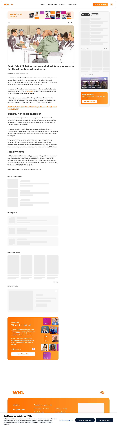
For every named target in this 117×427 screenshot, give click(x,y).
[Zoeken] (89, 4)
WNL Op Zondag (39, 412)
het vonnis (29, 91)
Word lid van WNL (100, 4)
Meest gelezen (85, 14)
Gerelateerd (95, 14)
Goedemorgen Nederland (41, 409)
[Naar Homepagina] (8, 4)
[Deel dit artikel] (72, 22)
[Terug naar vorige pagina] (9, 22)
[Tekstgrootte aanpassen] (68, 22)
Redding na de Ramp (61, 409)
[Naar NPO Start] (102, 392)
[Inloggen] (111, 4)
